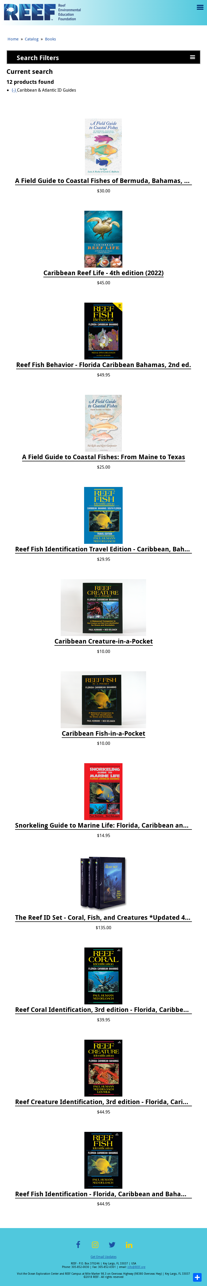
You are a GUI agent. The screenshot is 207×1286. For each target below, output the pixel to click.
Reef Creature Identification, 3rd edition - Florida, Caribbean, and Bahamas (103, 1102)
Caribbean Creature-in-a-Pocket (103, 641)
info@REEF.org (136, 1267)
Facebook (78, 1248)
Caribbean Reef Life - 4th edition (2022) (103, 273)
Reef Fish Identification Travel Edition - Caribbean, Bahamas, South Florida (103, 549)
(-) (14, 90)
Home (13, 39)
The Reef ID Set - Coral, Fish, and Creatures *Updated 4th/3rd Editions (103, 917)
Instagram (95, 1248)
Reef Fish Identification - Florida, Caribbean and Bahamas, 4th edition (103, 1194)
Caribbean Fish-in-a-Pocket (103, 733)
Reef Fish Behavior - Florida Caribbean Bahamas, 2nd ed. (103, 365)
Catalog (32, 39)
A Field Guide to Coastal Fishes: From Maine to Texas (103, 457)
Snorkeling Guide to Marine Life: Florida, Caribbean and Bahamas (103, 825)
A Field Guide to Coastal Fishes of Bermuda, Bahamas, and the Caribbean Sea (103, 181)
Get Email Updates (103, 1256)
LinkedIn (129, 1248)
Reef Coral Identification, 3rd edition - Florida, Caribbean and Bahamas (103, 1009)
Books (50, 39)
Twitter (112, 1248)
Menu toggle (199, 11)
